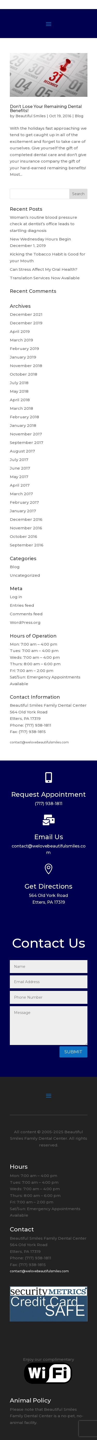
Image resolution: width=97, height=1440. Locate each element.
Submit (73, 1051)
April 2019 (20, 331)
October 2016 (23, 536)
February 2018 (24, 416)
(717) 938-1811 (48, 803)
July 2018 (19, 382)
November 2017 (26, 434)
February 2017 (24, 502)
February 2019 (24, 348)
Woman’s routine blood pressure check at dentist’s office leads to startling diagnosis (43, 224)
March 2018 (21, 408)
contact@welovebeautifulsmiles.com (39, 742)
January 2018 (23, 425)
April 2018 (20, 399)
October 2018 (23, 374)
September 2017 (26, 442)
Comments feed (26, 613)
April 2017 (19, 485)
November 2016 (26, 527)
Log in (16, 596)
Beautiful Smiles (31, 116)
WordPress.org (25, 622)
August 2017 (22, 451)
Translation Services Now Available (45, 277)
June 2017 (20, 468)
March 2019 (21, 340)
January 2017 (23, 510)
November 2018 (26, 365)
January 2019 (23, 357)
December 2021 (26, 314)
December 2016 (26, 519)
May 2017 (19, 476)
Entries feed (22, 605)
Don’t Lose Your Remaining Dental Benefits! (46, 108)
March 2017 (21, 493)
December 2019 (26, 322)
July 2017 (19, 459)
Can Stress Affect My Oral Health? (43, 269)
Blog (79, 116)
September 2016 (26, 545)
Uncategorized (25, 575)
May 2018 (19, 391)
